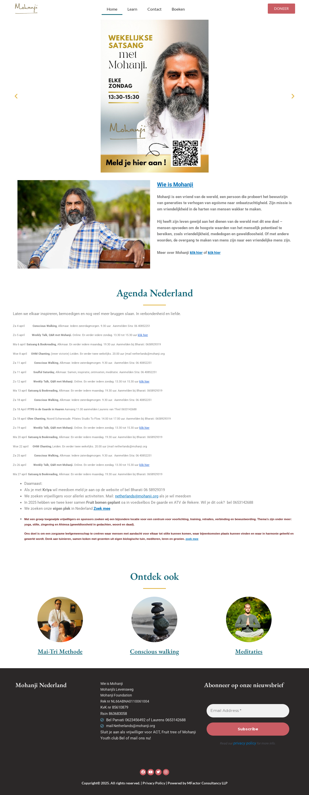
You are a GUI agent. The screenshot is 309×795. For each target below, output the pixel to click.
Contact (154, 9)
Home (112, 9)
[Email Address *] (248, 710)
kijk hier (216, 252)
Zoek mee (102, 508)
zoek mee (192, 538)
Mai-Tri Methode (60, 651)
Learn (132, 9)
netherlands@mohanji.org (136, 496)
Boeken (178, 9)
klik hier (197, 252)
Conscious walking (154, 651)
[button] (16, 96)
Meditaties (248, 651)
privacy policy (244, 743)
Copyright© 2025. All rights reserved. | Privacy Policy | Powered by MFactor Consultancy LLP (155, 782)
